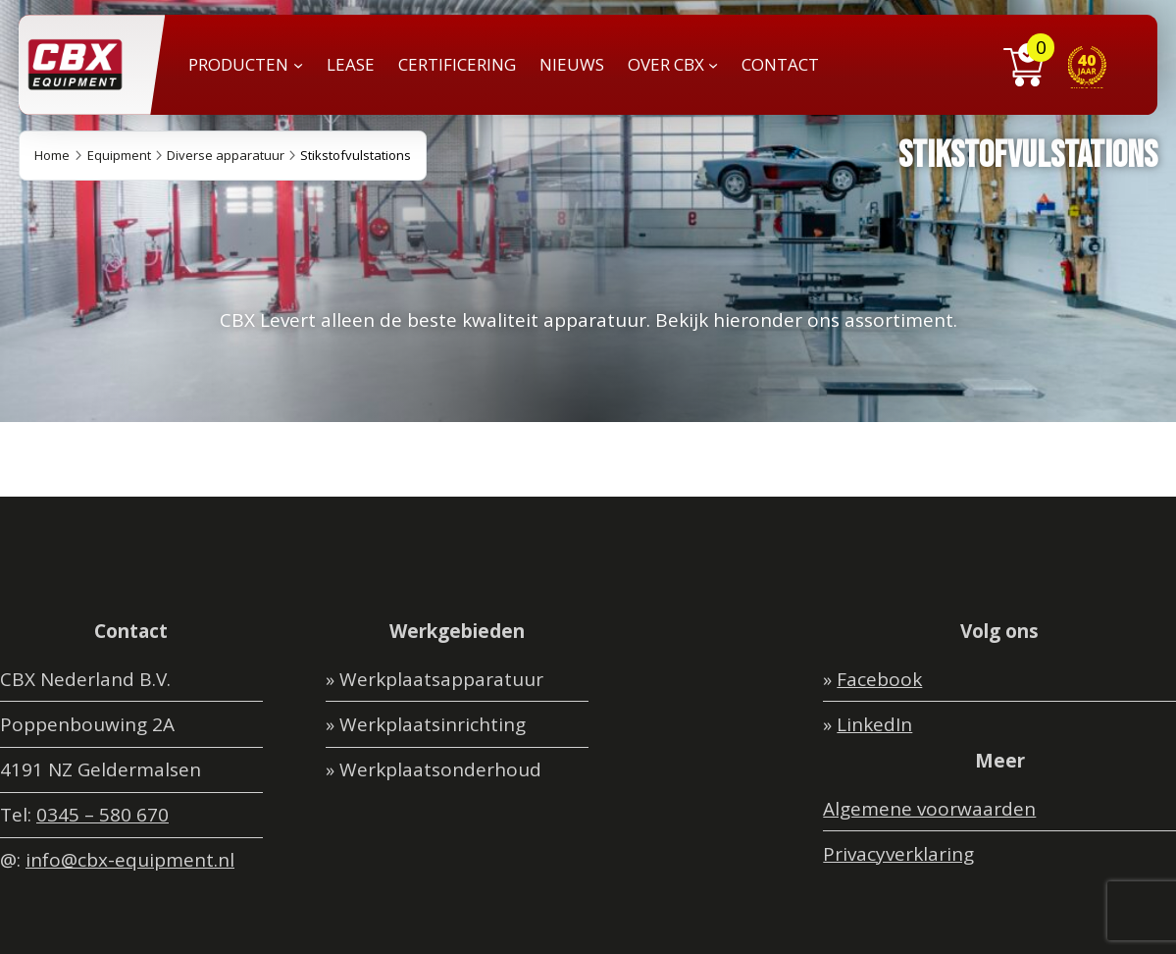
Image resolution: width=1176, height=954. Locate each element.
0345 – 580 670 (102, 814)
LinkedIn (874, 724)
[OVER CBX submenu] (713, 65)
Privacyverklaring (898, 854)
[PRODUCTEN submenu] (298, 65)
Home (52, 155)
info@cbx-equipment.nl (130, 860)
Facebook (879, 679)
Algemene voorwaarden (929, 809)
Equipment (119, 155)
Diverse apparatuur (225, 155)
